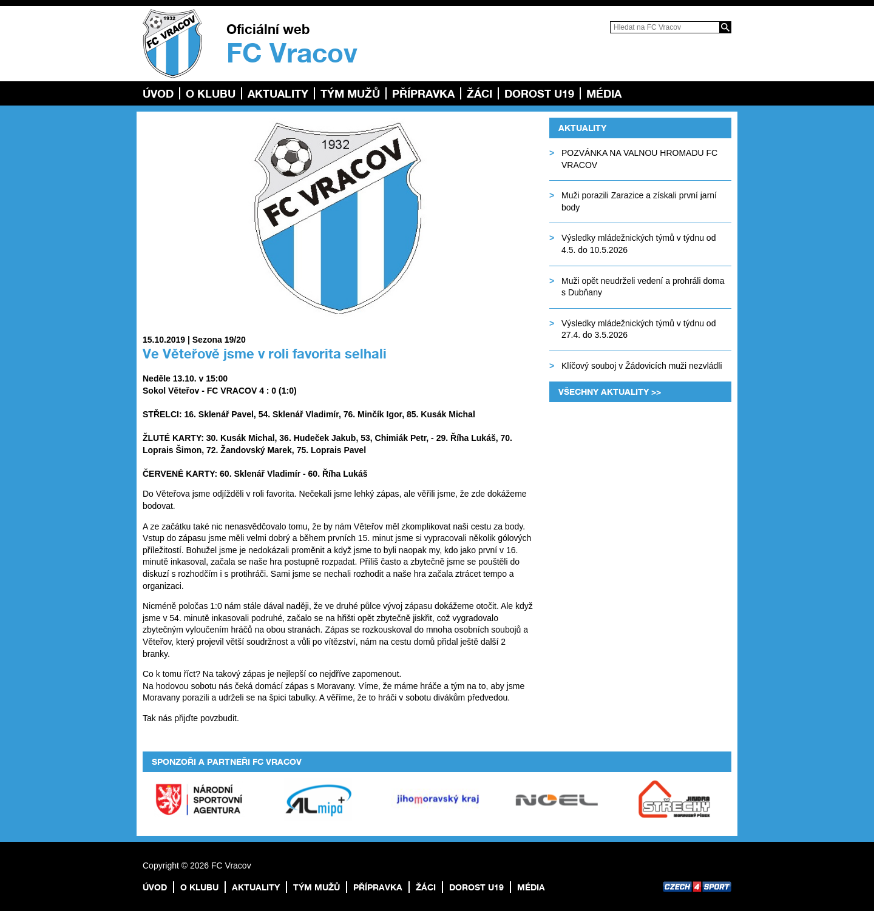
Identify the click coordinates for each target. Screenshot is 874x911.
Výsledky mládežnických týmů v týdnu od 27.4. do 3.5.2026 (638, 329)
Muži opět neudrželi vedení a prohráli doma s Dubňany (643, 287)
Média (604, 93)
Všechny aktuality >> (609, 391)
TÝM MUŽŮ (350, 93)
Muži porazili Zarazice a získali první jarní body (639, 201)
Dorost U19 (539, 93)
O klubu (210, 93)
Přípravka (423, 93)
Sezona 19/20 (219, 340)
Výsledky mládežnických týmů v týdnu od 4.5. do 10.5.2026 (638, 244)
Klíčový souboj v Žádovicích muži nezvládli (641, 366)
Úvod (158, 93)
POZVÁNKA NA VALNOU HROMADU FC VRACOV (639, 159)
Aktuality (278, 93)
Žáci (479, 93)
